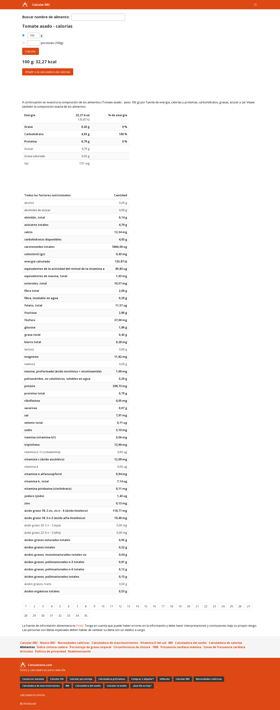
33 (68, 616)
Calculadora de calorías (225, 643)
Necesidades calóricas (73, 643)
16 (154, 606)
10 (102, 606)
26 (240, 606)
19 (180, 606)
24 (222, 606)
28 (25, 616)
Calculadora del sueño (191, 643)
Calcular (30, 51)
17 (162, 606)
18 (171, 606)
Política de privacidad (50, 651)
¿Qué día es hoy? (142, 685)
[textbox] (98, 17)
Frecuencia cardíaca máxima (181, 647)
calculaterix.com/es (32, 695)
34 (77, 616)
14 (137, 606)
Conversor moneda (33, 678)
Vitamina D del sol (153, 643)
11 (111, 606)
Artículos (26, 651)
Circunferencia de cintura (132, 647)
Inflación (165, 678)
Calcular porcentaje (81, 678)
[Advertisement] (129, 88)
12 (120, 606)
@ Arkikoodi (28, 704)
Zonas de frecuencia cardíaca (224, 647)
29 (34, 616)
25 (231, 606)
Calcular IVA (57, 678)
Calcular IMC (41, 5)
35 (85, 616)
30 (42, 616)
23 (214, 606)
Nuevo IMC (48, 643)
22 (205, 606)
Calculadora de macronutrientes (115, 643)
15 (145, 606)
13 (128, 606)
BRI (170, 643)
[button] (255, 4)
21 (197, 606)
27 (248, 606)
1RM (155, 647)
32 (60, 616)
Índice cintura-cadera (52, 647)
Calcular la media (117, 685)
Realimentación (79, 651)
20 (188, 606)
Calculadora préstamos (111, 678)
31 (51, 616)
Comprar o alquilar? (142, 678)
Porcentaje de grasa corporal (90, 647)
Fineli (79, 626)
